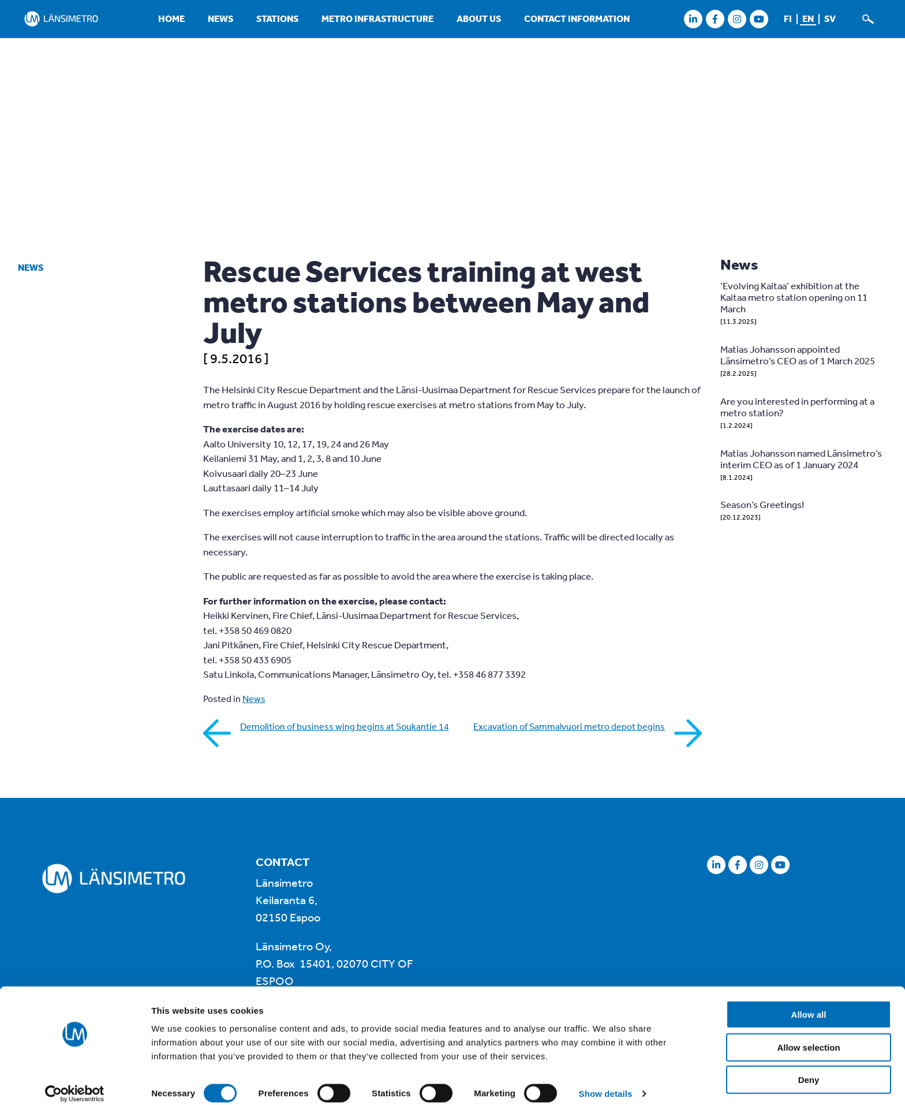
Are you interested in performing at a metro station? (797, 407)
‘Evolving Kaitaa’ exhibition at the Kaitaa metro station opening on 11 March (793, 297)
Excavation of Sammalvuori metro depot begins (569, 726)
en (808, 18)
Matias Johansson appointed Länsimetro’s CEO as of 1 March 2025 (797, 355)
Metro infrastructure (377, 18)
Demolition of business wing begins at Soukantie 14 (344, 726)
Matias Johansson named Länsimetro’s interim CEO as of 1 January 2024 (801, 459)
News (220, 18)
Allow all (809, 1003)
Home (171, 18)
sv (830, 18)
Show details (606, 1082)
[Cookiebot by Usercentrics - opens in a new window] (74, 1082)
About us (479, 18)
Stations (277, 18)
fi (788, 18)
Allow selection (808, 1036)
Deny (809, 1068)
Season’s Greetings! (762, 504)
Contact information (577, 18)
